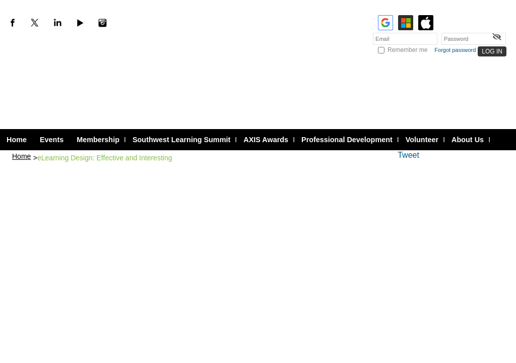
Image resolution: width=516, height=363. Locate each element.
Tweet (408, 155)
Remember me (407, 49)
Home (21, 156)
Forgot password (455, 50)
